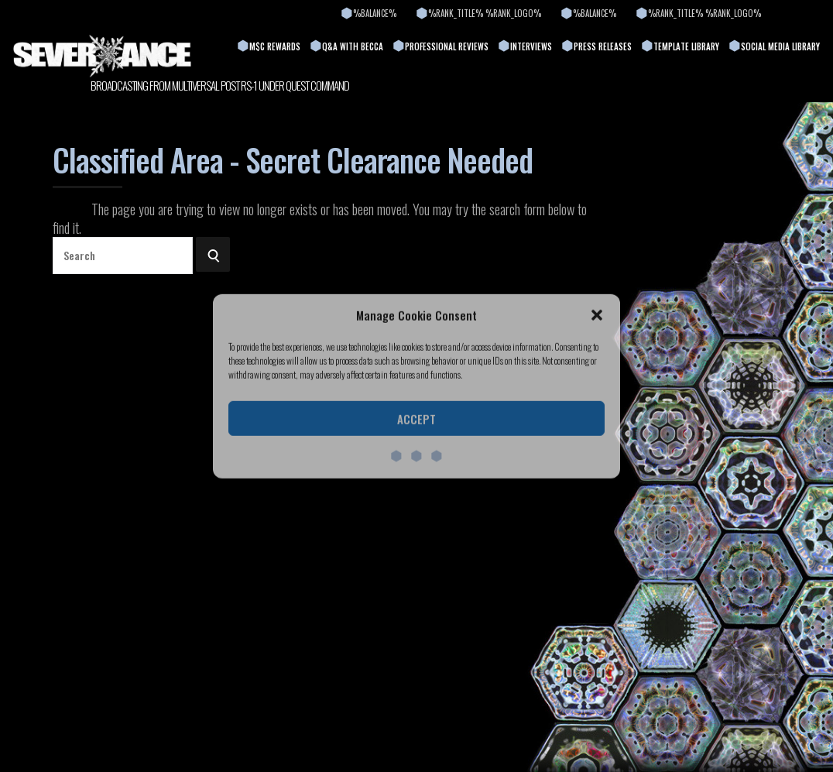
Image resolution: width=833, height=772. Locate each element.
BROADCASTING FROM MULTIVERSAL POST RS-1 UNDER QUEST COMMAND (220, 85)
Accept (416, 418)
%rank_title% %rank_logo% (484, 13)
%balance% (374, 13)
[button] (597, 315)
